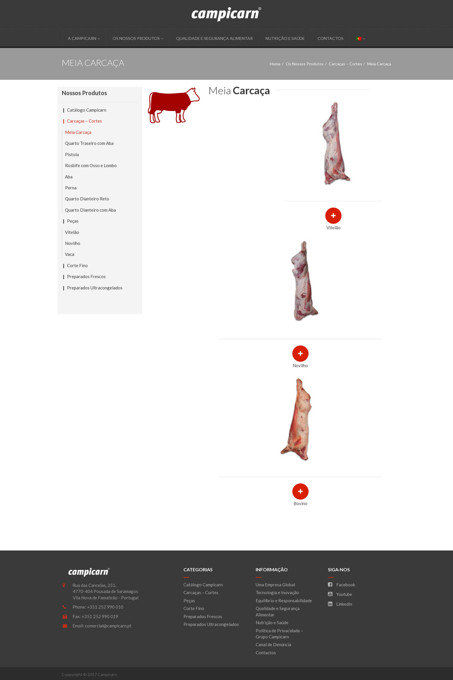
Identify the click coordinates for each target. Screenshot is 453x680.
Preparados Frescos (86, 276)
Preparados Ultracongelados (94, 287)
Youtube (340, 594)
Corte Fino (77, 265)
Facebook (341, 584)
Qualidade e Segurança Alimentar (214, 38)
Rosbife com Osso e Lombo (91, 165)
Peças (73, 220)
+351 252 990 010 (105, 606)
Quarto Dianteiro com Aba (90, 209)
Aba (69, 176)
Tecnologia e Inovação (277, 592)
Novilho (300, 365)
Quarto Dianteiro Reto (87, 198)
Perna (71, 187)
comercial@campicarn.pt (108, 625)
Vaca (69, 254)
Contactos (331, 38)
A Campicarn (84, 38)
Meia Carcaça (78, 132)
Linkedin (340, 604)
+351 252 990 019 (100, 616)
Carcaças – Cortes (345, 63)
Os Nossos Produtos (138, 38)
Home (275, 63)
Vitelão (333, 227)
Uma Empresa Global (275, 584)
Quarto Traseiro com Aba (89, 143)
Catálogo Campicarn (86, 109)
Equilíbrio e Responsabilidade (284, 600)
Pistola (72, 154)
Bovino (300, 503)
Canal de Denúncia (273, 644)
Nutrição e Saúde (285, 38)
